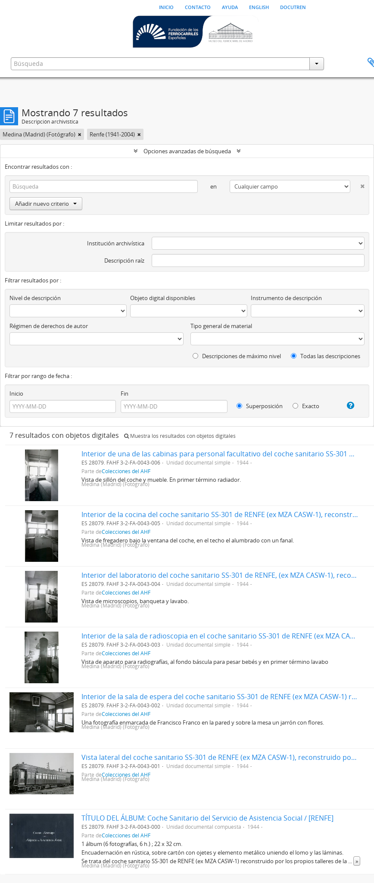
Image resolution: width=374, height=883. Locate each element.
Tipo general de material (221, 326)
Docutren (293, 6)
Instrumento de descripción (286, 298)
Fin (124, 393)
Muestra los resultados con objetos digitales (180, 436)
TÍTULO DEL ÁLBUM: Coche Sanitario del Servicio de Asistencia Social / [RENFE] (207, 818)
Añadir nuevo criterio (46, 204)
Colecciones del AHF (126, 471)
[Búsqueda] (103, 186)
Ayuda (230, 6)
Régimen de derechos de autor (48, 326)
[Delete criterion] (357, 184)
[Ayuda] (347, 405)
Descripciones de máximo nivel (237, 356)
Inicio (166, 6)
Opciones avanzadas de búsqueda (187, 151)
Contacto (198, 6)
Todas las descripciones (325, 356)
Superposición (260, 406)
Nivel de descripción (35, 298)
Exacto (306, 406)
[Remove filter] (79, 134)
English (259, 6)
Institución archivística (115, 243)
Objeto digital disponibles (162, 298)
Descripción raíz (124, 260)
